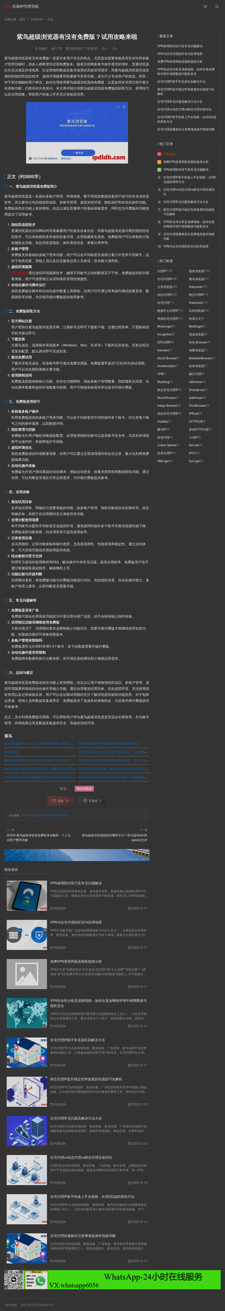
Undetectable (166, 366)
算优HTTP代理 (199, 429)
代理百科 (37, 19)
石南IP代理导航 (25, 6)
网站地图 (11, 1305)
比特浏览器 (196, 310)
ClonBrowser (197, 405)
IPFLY (193, 453)
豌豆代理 (195, 374)
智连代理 (163, 437)
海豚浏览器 (196, 350)
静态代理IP (196, 294)
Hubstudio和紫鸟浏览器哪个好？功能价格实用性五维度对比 (44, 777)
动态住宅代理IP (167, 413)
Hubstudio (196, 302)
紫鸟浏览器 (19, 273)
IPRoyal (194, 413)
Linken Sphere (166, 445)
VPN (160, 374)
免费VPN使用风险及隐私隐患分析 (76, 961)
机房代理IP (164, 453)
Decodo (194, 445)
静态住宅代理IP (167, 390)
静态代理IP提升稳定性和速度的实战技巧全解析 (86, 1079)
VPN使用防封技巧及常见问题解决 (76, 883)
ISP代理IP (164, 342)
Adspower (196, 287)
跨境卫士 (195, 318)
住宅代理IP (164, 279)
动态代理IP (164, 294)
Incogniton (164, 334)
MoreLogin (164, 326)
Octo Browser (198, 342)
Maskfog (163, 382)
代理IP (161, 271)
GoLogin (194, 461)
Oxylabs (162, 421)
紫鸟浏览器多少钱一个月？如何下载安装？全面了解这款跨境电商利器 (51, 743)
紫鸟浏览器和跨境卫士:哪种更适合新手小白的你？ (37, 760)
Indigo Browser (167, 405)
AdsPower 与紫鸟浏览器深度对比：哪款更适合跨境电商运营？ (46, 769)
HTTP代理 (196, 421)
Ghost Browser (167, 358)
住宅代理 (163, 302)
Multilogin (195, 326)
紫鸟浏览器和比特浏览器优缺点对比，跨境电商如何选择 (116, 777)
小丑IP (193, 437)
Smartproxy (197, 390)
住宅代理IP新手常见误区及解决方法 (77, 1040)
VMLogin (163, 461)
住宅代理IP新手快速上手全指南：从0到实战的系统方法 (92, 1197)
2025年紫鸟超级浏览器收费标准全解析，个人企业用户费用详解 (121, 760)
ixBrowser (195, 382)
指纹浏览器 (196, 271)
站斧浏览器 (196, 366)
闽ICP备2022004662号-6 (37, 1305)
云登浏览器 (164, 287)
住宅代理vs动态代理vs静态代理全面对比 (81, 1157)
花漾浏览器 (196, 334)
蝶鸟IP (161, 429)
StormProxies (166, 398)
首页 (22, 19)
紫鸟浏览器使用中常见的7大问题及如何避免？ (109, 743)
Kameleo (163, 350)
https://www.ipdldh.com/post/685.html (44, 815)
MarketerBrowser (200, 358)
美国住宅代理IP (167, 318)
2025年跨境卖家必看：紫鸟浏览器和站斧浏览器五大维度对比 (119, 769)
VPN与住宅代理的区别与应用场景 (76, 922)
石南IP (42, 48)
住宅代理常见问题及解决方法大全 (76, 1118)
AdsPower (196, 398)
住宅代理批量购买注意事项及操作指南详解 (83, 1236)
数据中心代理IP (167, 310)
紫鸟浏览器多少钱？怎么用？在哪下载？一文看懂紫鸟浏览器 (119, 752)
